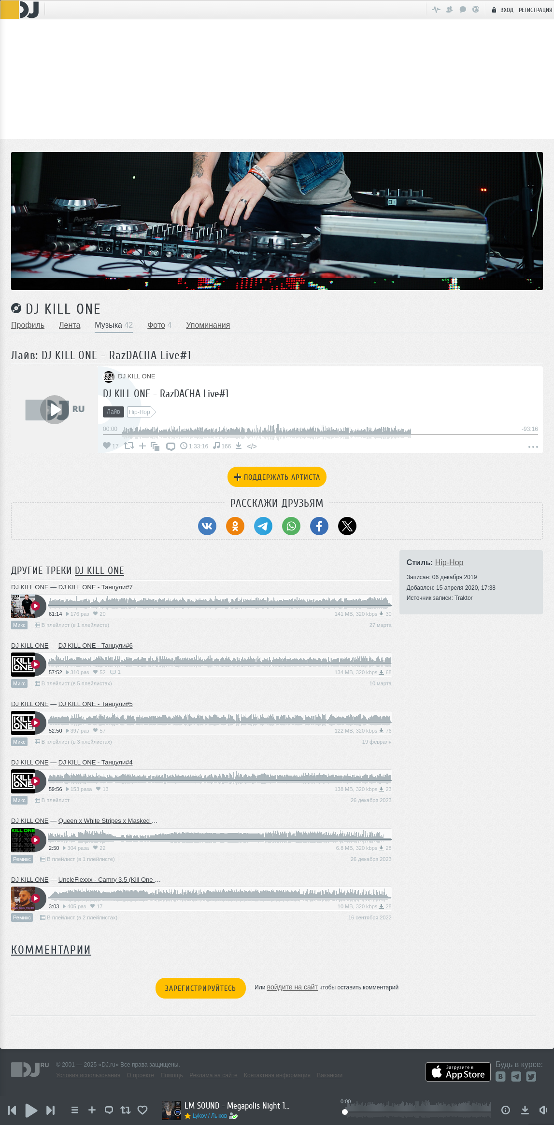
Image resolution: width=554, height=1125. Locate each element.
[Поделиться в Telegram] (263, 526)
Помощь (172, 1075)
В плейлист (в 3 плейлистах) (73, 742)
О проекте (141, 1075)
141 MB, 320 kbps (363, 614)
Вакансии (329, 1075)
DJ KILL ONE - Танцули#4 (95, 762)
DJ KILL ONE (63, 309)
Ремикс (22, 859)
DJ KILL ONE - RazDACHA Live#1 (165, 394)
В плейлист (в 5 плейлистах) (73, 683)
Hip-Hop (449, 562)
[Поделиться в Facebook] (319, 526)
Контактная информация (277, 1075)
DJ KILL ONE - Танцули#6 (95, 645)
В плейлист (52, 800)
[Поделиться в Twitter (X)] (347, 526)
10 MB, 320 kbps (365, 906)
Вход (501, 9)
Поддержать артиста (277, 477)
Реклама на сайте (213, 1075)
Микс (19, 625)
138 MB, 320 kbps (363, 789)
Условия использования (88, 1075)
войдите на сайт (292, 987)
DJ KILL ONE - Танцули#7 (95, 587)
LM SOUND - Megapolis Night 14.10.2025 (238, 1106)
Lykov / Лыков (210, 1115)
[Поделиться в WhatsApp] (291, 526)
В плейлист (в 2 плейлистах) (78, 917)
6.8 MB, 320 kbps (364, 848)
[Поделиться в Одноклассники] (235, 526)
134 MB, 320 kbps (363, 672)
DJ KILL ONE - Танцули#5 (95, 704)
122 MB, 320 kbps (363, 731)
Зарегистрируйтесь (200, 988)
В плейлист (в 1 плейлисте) (72, 625)
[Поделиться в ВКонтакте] (207, 526)
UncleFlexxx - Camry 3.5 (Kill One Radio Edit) (122, 879)
